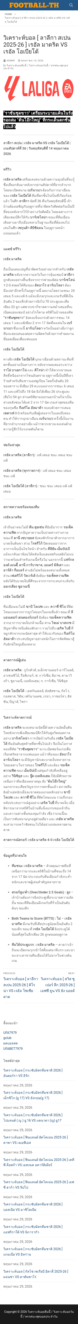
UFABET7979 (13, 1049)
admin (9, 60)
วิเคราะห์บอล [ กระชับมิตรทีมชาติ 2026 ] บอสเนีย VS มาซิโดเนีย (32, 1207)
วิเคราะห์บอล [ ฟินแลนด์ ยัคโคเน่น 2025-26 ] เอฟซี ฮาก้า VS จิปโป (38, 1184)
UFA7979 (10, 1033)
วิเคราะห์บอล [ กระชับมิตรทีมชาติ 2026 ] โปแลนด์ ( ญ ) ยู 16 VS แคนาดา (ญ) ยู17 (32, 1117)
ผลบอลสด (10, 1043)
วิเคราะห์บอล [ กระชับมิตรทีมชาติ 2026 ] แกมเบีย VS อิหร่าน (32, 1251)
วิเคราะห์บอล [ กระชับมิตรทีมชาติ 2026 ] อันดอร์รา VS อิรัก (32, 1073)
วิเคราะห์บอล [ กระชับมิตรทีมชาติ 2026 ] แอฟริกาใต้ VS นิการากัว (32, 1229)
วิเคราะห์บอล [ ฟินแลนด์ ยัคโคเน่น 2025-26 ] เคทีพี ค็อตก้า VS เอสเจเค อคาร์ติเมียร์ (38, 1162)
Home (8, 14)
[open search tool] (71, 5)
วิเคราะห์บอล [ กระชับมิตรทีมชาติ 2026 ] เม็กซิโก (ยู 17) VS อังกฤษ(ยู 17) (32, 1095)
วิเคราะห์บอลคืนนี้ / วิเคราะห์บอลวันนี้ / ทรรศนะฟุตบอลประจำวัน (35, 67)
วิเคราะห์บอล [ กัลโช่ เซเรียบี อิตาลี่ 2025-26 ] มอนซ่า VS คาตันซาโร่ (35, 1274)
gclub (7, 1038)
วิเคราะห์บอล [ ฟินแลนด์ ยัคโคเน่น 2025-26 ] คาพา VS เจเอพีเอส (35, 1140)
